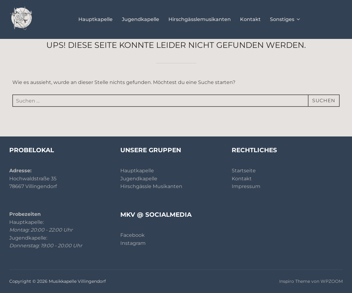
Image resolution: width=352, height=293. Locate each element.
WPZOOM (332, 281)
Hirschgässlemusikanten (199, 19)
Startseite (244, 171)
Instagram (133, 243)
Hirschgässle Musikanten (151, 186)
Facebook (132, 235)
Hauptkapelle (95, 19)
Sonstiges (285, 19)
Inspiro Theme (294, 281)
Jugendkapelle (140, 19)
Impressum (246, 186)
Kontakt (250, 19)
